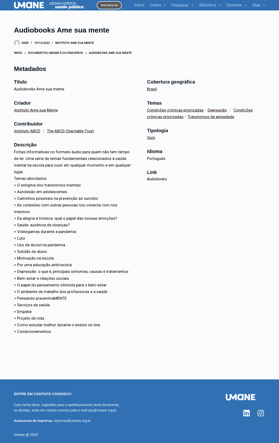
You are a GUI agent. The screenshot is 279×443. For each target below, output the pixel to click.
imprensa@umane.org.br (72, 421)
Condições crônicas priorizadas (175, 110)
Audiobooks (157, 179)
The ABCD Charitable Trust (70, 131)
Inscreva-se (109, 5)
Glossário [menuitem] (237, 5)
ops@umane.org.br (102, 410)
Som (151, 137)
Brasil (152, 89)
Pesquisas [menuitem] (183, 5)
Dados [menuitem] (159, 5)
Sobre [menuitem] (139, 5)
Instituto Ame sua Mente (74, 43)
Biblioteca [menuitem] (210, 5)
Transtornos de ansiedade (211, 116)
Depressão (217, 110)
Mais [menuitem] (259, 5)
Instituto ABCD (27, 131)
